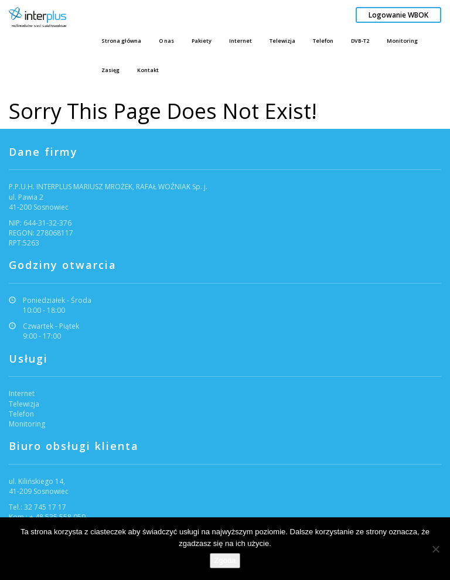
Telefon (323, 41)
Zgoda (225, 560)
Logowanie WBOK (398, 15)
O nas (166, 41)
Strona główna (121, 41)
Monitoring (402, 41)
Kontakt (148, 70)
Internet (240, 41)
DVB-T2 (360, 41)
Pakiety (202, 41)
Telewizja (282, 41)
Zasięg (110, 70)
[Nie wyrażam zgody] (435, 549)
